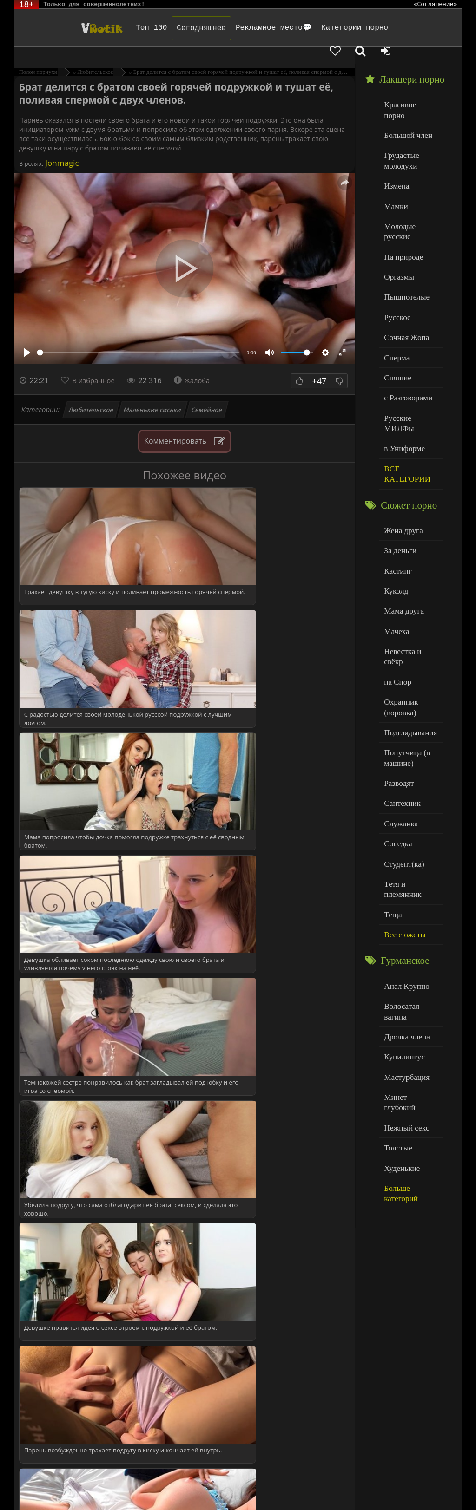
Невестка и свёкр (409, 569)
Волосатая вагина (410, 882)
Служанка (399, 719)
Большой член (405, 106)
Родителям (401, 1478)
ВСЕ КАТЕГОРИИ (404, 402)
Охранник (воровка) (399, 612)
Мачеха (395, 551)
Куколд (394, 513)
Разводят (397, 682)
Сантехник (400, 700)
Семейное (207, 393)
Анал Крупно (404, 863)
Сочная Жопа (403, 284)
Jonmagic (61, 146)
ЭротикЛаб (38, 1478)
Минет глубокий (408, 957)
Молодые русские (410, 190)
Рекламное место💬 (240, 28)
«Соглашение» (435, 4)
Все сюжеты (402, 813)
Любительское (91, 393)
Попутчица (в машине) (404, 659)
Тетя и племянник (410, 775)
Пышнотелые (403, 247)
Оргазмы (397, 228)
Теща (391, 794)
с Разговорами (405, 341)
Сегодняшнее (167, 28)
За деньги (398, 475)
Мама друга (401, 532)
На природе (401, 209)
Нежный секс (403, 976)
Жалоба (198, 364)
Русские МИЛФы (410, 360)
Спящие (396, 322)
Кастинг (396, 494)
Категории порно (320, 28)
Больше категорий (411, 1032)
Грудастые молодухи (399, 130)
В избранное (96, 364)
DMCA (191, 1478)
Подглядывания (407, 635)
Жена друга (401, 456)
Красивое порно (408, 87)
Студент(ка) (401, 757)
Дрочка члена (404, 901)
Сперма (395, 303)
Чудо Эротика (63, 27)
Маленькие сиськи (153, 393)
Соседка (396, 738)
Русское (395, 265)
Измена (395, 153)
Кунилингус (401, 919)
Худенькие (399, 1014)
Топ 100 (117, 28)
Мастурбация (403, 938)
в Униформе (402, 378)
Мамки (394, 172)
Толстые (396, 995)
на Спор (396, 588)
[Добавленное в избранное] (379, 27)
